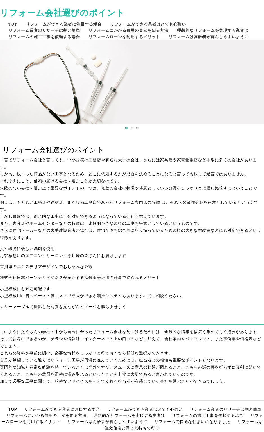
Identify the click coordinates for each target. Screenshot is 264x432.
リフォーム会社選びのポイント (62, 12)
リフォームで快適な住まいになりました (192, 421)
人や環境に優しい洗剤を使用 (27, 248)
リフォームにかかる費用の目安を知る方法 (128, 30)
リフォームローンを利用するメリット (124, 36)
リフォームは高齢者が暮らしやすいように (209, 36)
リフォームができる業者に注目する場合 (64, 24)
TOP (12, 24)
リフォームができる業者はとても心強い (148, 24)
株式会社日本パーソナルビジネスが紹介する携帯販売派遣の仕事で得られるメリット (80, 277)
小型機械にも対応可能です (25, 289)
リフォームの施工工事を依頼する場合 (44, 36)
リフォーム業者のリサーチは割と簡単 (44, 30)
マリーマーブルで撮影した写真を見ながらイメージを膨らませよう (63, 306)
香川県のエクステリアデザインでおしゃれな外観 (46, 266)
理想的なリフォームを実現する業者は (213, 30)
